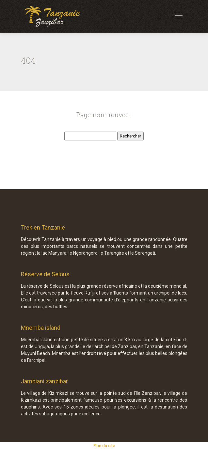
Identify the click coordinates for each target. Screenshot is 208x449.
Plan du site (104, 445)
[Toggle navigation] (178, 16)
